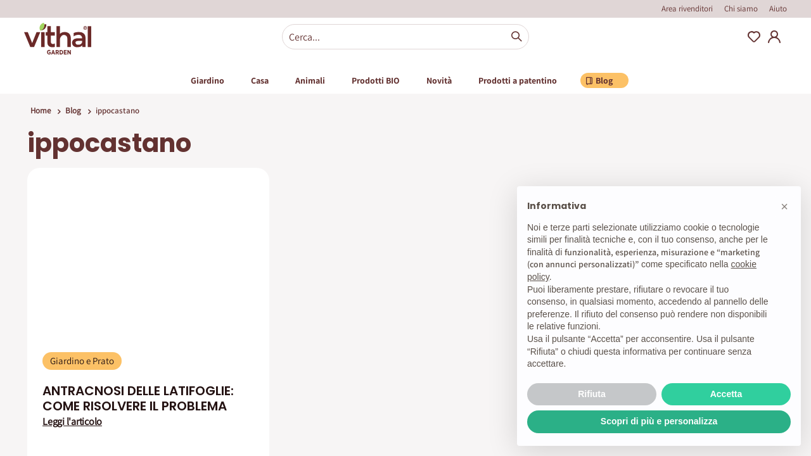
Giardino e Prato (82, 361)
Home (40, 110)
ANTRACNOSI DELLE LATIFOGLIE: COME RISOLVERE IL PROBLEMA (138, 398)
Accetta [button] (726, 394)
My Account (774, 36)
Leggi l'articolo (72, 421)
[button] (784, 206)
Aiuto (778, 8)
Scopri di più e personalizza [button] (659, 421)
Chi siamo (741, 8)
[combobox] (405, 36)
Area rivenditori (687, 8)
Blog (73, 110)
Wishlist (754, 36)
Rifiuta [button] (592, 394)
